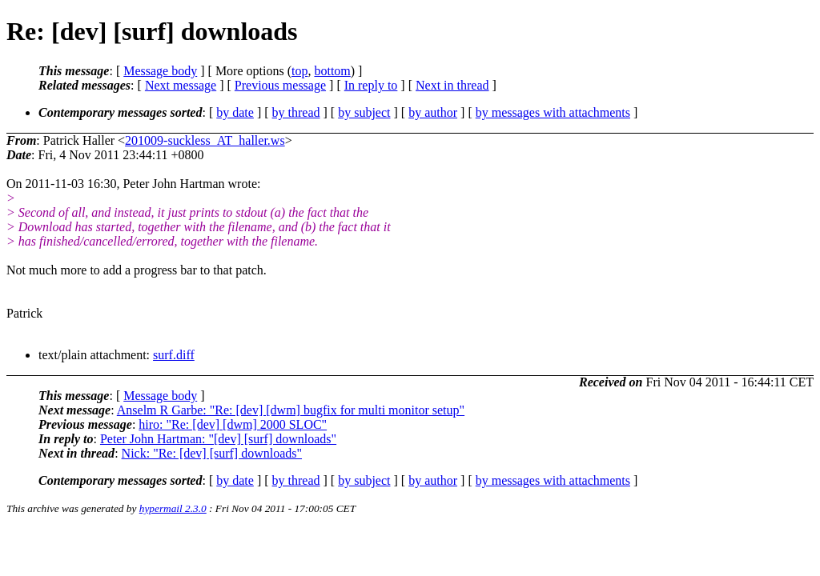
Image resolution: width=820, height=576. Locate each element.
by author (432, 112)
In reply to (371, 85)
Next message (180, 85)
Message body (160, 71)
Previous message (280, 85)
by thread (296, 112)
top (299, 71)
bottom (332, 71)
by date (235, 112)
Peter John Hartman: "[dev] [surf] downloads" (218, 439)
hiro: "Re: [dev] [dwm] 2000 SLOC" (233, 424)
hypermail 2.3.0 (173, 508)
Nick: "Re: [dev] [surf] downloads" (212, 453)
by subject (364, 112)
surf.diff (174, 355)
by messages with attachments (553, 112)
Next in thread (452, 85)
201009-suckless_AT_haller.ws (205, 140)
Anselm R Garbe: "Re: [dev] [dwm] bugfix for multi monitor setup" (290, 410)
